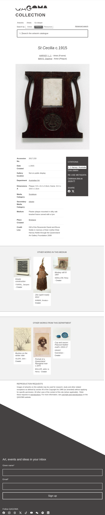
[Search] (52, 33)
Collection (30, 15)
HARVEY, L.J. (45, 56)
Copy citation (73, 170)
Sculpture (32, 194)
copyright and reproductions (72, 395)
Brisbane (32, 220)
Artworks (20, 23)
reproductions (35, 395)
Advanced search (81, 26)
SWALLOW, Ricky (61, 278)
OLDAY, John (20, 359)
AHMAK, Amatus (41, 300)
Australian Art (34, 180)
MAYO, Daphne (45, 59)
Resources (48, 27)
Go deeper (39, 23)
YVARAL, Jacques (22, 284)
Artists (29, 23)
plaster (31, 202)
